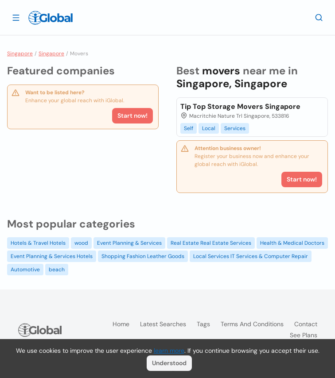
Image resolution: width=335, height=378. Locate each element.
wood (81, 243)
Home (121, 324)
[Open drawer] (16, 17)
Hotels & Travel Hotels (38, 243)
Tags (203, 324)
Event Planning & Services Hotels (52, 256)
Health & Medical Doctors (292, 243)
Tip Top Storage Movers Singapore (240, 106)
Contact (305, 324)
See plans (303, 335)
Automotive (25, 269)
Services (234, 128)
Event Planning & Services (129, 243)
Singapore (20, 53)
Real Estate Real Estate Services (211, 243)
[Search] (319, 17)
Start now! (132, 116)
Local (208, 128)
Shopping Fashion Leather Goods (142, 256)
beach (57, 269)
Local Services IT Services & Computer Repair (250, 256)
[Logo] (50, 18)
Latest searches (163, 324)
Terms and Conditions (252, 324)
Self (188, 128)
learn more (169, 351)
